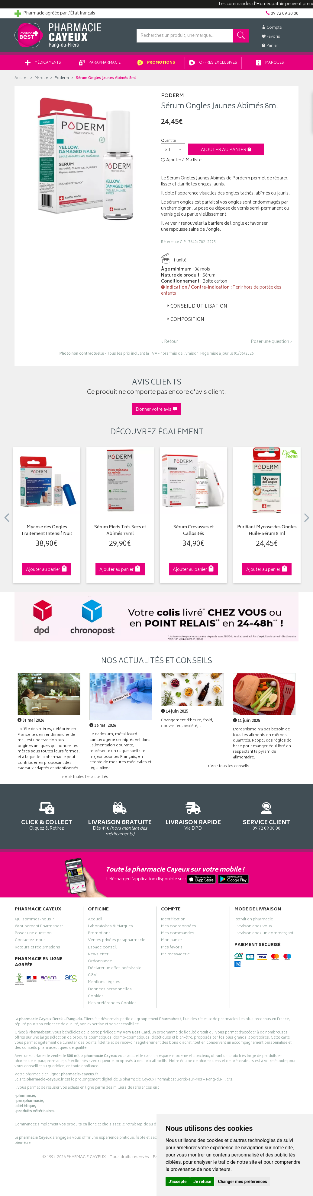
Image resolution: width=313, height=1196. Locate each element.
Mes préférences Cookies (112, 1004)
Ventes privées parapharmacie (116, 941)
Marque (41, 78)
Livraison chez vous (253, 927)
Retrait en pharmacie (253, 920)
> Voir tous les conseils (228, 766)
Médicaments (43, 63)
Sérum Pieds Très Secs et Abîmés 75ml (120, 531)
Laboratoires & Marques (110, 927)
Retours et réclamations (37, 948)
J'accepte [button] (178, 1181)
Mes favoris (171, 948)
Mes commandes (177, 934)
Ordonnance (100, 962)
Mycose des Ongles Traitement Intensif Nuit (46, 531)
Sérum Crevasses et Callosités (193, 531)
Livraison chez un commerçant (263, 934)
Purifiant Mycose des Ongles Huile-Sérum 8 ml (267, 531)
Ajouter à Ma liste (181, 160)
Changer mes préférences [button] (242, 1181)
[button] (173, 149)
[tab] (226, 306)
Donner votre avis (156, 409)
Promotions (156, 63)
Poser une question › (271, 342)
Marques (270, 63)
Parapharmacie (100, 63)
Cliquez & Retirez (47, 815)
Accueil (21, 78)
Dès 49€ (120, 818)
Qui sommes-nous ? (34, 920)
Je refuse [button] (202, 1181)
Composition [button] (185, 320)
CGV (92, 976)
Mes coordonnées (178, 927)
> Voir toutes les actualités (85, 777)
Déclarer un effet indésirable (114, 969)
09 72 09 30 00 (266, 815)
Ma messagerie (175, 955)
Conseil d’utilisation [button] (196, 306)
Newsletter (98, 955)
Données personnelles (110, 990)
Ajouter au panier (226, 150)
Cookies (96, 997)
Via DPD (193, 815)
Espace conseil (102, 948)
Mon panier (171, 941)
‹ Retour (169, 342)
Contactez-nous (30, 941)
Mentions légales (104, 983)
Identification (173, 920)
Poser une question (33, 934)
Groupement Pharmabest (39, 927)
